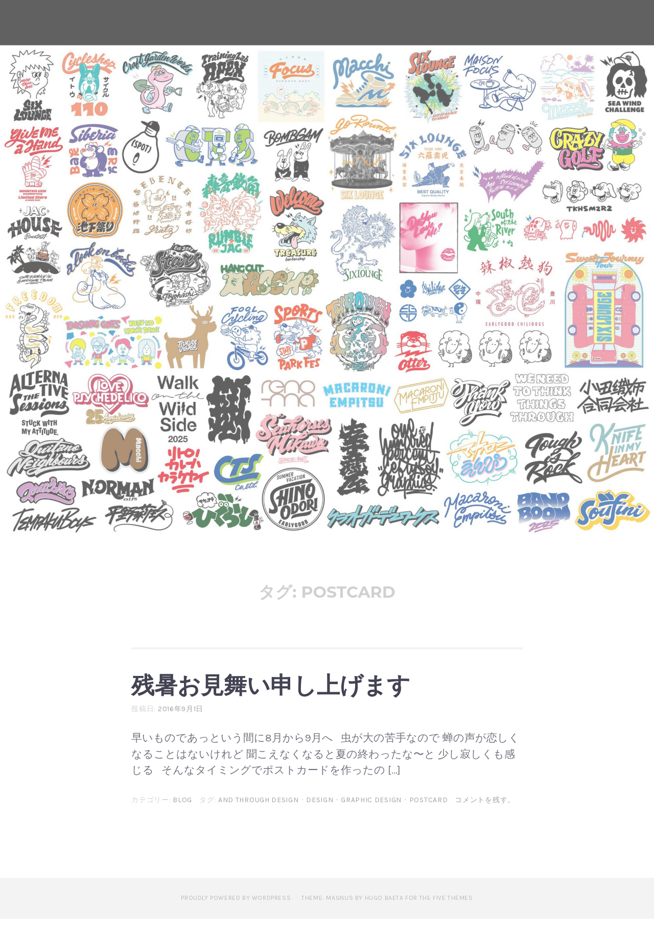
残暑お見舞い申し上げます (319, 689)
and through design (258, 810)
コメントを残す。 (485, 810)
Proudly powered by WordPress (236, 908)
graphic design (371, 810)
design (319, 810)
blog (182, 810)
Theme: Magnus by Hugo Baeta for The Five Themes (387, 908)
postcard (428, 810)
